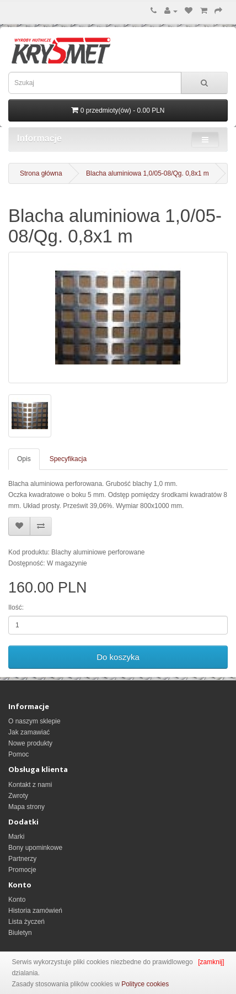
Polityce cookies (145, 984)
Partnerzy (22, 859)
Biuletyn (20, 933)
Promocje (22, 870)
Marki (16, 836)
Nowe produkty (30, 743)
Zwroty (18, 796)
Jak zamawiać (29, 732)
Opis (24, 459)
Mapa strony (26, 807)
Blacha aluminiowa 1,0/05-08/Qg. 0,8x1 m (147, 173)
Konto (16, 899)
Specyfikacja (68, 459)
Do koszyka (118, 657)
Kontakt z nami (30, 785)
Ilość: (16, 607)
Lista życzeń (26, 922)
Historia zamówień (35, 910)
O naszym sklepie (34, 721)
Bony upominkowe (35, 848)
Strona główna (41, 173)
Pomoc (18, 754)
